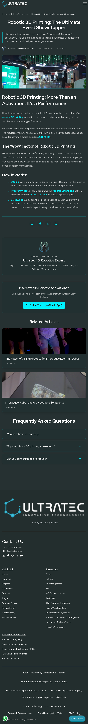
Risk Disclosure (9, 617)
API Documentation (55, 593)
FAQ (48, 588)
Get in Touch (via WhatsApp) (44, 305)
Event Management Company (66, 690)
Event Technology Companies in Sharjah (44, 706)
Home (4, 14)
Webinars (50, 598)
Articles (49, 579)
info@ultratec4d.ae (14, 551)
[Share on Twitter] (32, 224)
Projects (6, 583)
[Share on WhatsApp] (56, 224)
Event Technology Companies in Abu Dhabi (44, 697)
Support (6, 593)
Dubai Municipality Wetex (51, 713)
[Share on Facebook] (40, 224)
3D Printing (74, 713)
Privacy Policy (8, 608)
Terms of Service (10, 603)
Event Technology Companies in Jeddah (44, 672)
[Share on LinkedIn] (48, 224)
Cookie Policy (8, 612)
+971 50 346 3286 (14, 547)
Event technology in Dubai (58, 612)
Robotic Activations (19, 14)
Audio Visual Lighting (56, 608)
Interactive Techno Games (58, 622)
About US (6, 579)
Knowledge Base (54, 583)
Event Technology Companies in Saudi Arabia (44, 681)
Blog (48, 574)
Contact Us (7, 588)
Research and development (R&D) (62, 617)
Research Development (20, 713)
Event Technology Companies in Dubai (26, 690)
